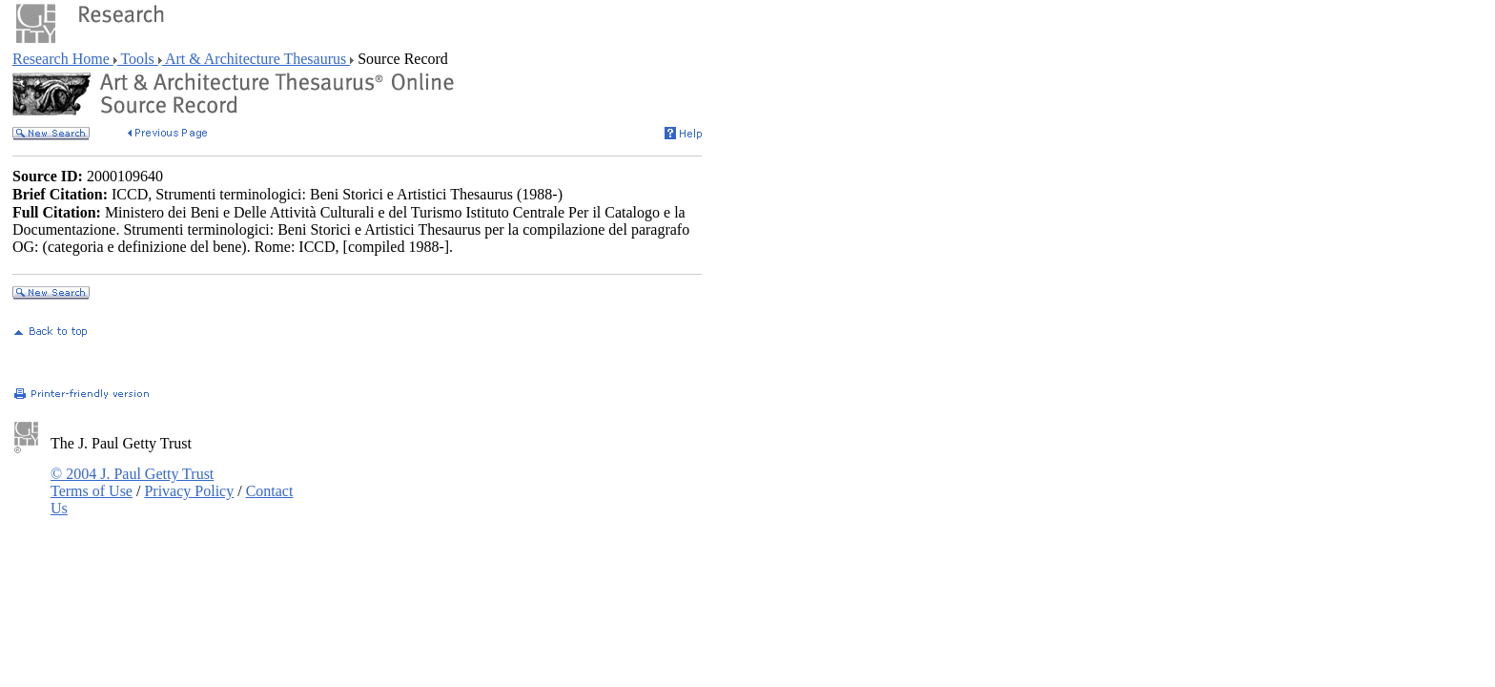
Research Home (62, 59)
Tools (137, 59)
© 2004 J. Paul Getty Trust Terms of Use (132, 482)
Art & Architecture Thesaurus (256, 59)
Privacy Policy (189, 491)
